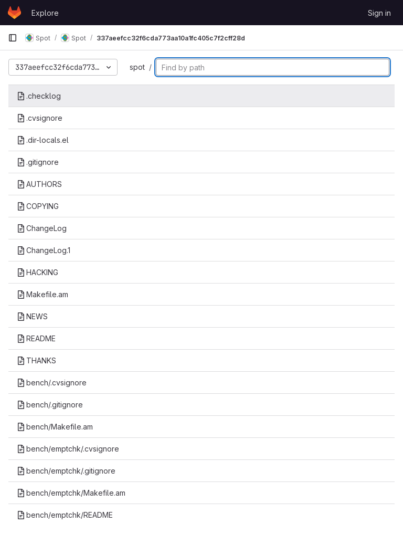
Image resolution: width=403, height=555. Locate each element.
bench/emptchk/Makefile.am (71, 492)
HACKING (37, 272)
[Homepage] (14, 12)
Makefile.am (42, 294)
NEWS (32, 316)
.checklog (39, 95)
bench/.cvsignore (52, 382)
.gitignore (38, 162)
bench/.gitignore (50, 404)
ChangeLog (42, 228)
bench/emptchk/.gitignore (66, 470)
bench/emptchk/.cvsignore (68, 448)
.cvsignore (39, 117)
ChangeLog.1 (43, 250)
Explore (45, 12)
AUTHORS (39, 184)
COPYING (38, 206)
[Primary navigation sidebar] (12, 37)
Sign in (379, 12)
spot (137, 66)
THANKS (36, 360)
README (36, 338)
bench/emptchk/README (65, 514)
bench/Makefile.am (55, 426)
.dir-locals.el (43, 139)
